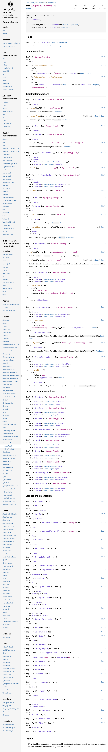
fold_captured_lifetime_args (48, 77)
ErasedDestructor (44, 619)
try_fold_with (36, 320)
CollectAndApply (47, 565)
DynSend (39, 397)
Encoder (36, 182)
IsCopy (72, 522)
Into (41, 636)
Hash (37, 206)
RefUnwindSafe (42, 429)
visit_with (35, 370)
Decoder (36, 160)
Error (85, 143)
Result (74, 143)
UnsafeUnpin (41, 472)
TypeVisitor (46, 377)
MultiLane (35, 728)
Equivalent (44, 587)
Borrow (38, 540)
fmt (31, 143)
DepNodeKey (48, 569)
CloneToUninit (42, 557)
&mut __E (60, 190)
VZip (41, 723)
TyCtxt (46, 657)
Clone (38, 99)
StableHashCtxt (41, 300)
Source (28, 8)
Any (37, 505)
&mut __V (46, 375)
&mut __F (45, 325)
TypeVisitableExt (48, 699)
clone (32, 108)
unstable (96, 116)
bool (75, 252)
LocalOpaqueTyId (70, 25)
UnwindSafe (41, 483)
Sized (37, 234)
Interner (36, 20)
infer (44, 3)
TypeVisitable (42, 357)
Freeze (38, 418)
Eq (36, 197)
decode (33, 168)
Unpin (38, 462)
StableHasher (52, 293)
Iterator (41, 73)
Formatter (56, 143)
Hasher (36, 219)
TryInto (43, 691)
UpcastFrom (36, 715)
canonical (51, 3)
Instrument (41, 632)
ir (56, 3)
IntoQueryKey (42, 648)
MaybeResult (41, 661)
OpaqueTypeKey (42, 57)
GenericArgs (66, 27)
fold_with (34, 343)
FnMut (41, 84)
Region (66, 84)
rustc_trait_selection (34, 3)
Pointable (40, 665)
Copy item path (55, 5)
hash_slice (35, 227)
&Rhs (49, 260)
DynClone (39, 578)
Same (37, 669)
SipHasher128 (66, 293)
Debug (38, 134)
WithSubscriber (43, 731)
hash (32, 214)
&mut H (71, 227)
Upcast (45, 710)
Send (37, 440)
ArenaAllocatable (51, 522)
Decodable (46, 152)
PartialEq (40, 243)
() (79, 143)
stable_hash (35, 285)
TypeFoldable (42, 307)
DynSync (39, 408)
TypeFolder (38, 347)
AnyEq (38, 514)
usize (57, 73)
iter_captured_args (43, 65)
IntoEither (41, 644)
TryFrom (43, 682)
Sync (37, 451)
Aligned (39, 501)
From (37, 627)
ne (31, 260)
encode (33, 190)
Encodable (46, 175)
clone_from (35, 116)
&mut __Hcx (43, 290)
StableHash (41, 272)
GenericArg (85, 73)
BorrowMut (40, 548)
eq (31, 252)
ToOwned (39, 673)
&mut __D (53, 168)
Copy (37, 126)
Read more (58, 112)
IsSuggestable (49, 653)
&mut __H (61, 214)
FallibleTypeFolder (75, 328)
